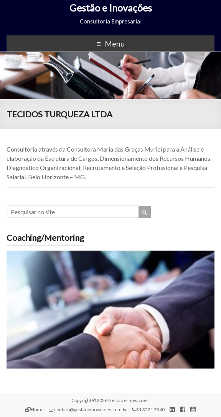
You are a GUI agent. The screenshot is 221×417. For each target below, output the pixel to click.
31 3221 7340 (148, 409)
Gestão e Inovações (110, 7)
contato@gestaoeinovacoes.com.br (88, 409)
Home (34, 409)
